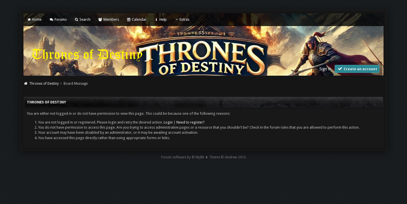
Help (160, 19)
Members (108, 19)
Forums (57, 19)
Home (34, 19)
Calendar (136, 19)
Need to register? (190, 122)
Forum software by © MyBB (182, 157)
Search (82, 19)
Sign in (325, 69)
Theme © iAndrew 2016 (227, 157)
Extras (181, 19)
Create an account (357, 68)
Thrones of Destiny (44, 84)
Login (168, 122)
